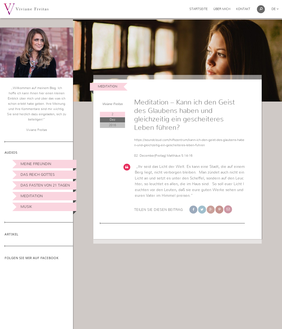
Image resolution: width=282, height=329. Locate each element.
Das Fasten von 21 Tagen (45, 185)
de (275, 9)
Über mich (221, 9)
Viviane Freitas (112, 112)
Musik (26, 207)
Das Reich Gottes (38, 174)
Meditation (32, 196)
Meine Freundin (36, 164)
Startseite (198, 9)
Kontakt (243, 9)
